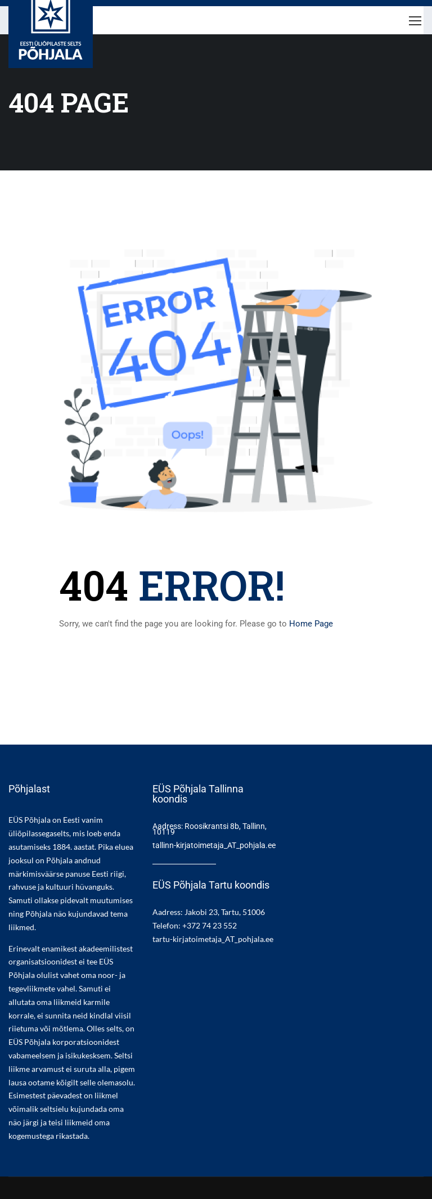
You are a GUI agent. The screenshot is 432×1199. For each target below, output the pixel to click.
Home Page (311, 624)
